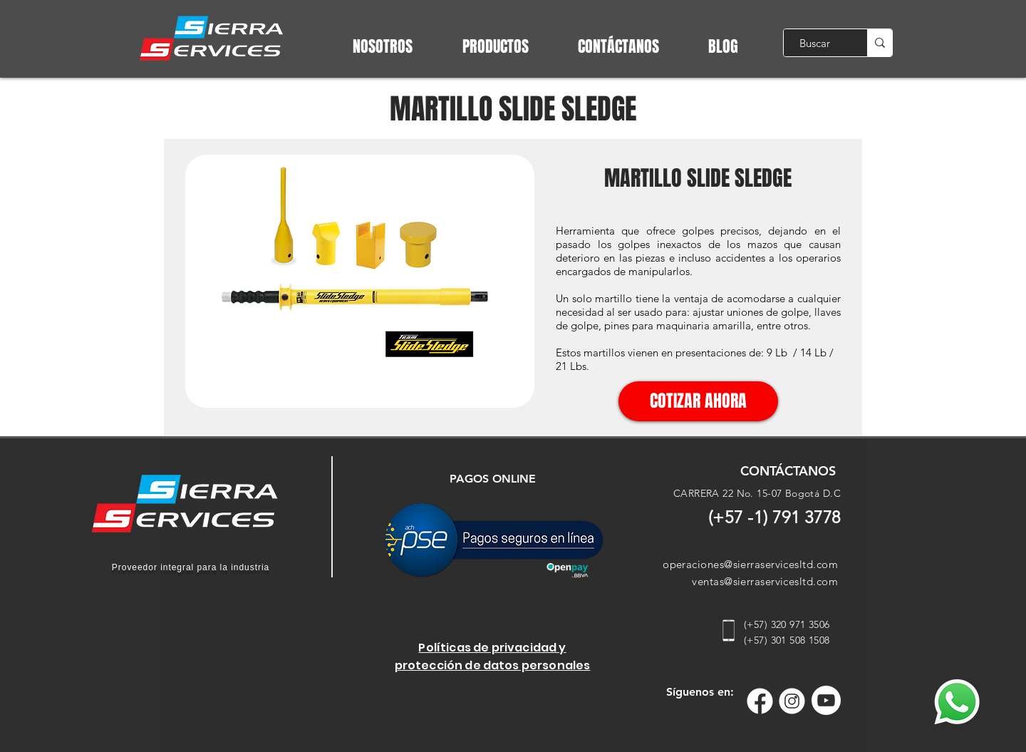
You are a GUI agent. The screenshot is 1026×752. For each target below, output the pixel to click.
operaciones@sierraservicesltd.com (750, 564)
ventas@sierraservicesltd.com (765, 581)
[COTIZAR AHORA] (698, 401)
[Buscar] (814, 42)
